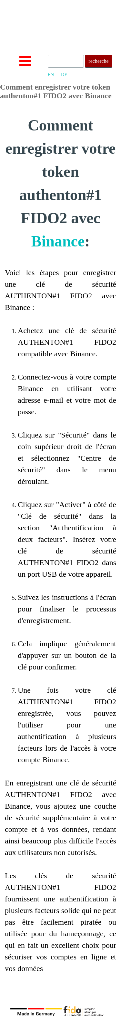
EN (51, 74)
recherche (98, 61)
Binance (58, 241)
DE (64, 74)
